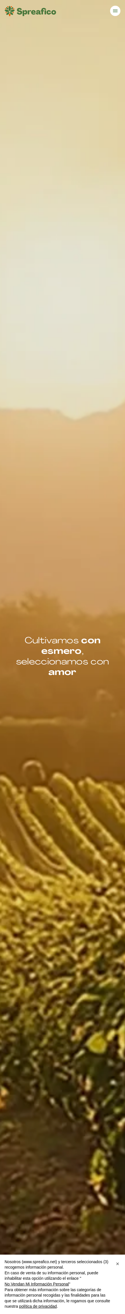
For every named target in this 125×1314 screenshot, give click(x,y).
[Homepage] (30, 11)
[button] (117, 1263)
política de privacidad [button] (38, 1306)
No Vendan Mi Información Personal (37, 1284)
